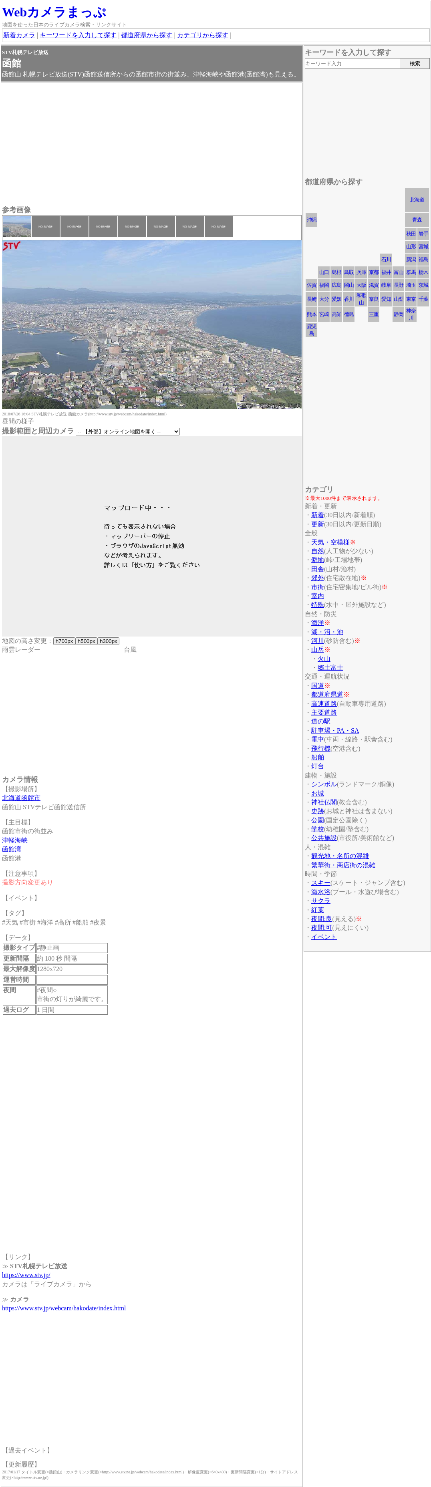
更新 (317, 524)
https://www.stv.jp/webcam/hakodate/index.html (64, 1308)
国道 (317, 685)
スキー (320, 882)
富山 (398, 272)
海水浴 (320, 892)
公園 (317, 820)
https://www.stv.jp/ (26, 1274)
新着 (317, 515)
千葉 (423, 299)
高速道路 (324, 703)
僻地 (317, 559)
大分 (324, 299)
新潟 (411, 259)
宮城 (423, 247)
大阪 (361, 285)
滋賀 (374, 285)
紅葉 (317, 910)
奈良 (374, 299)
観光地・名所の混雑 (340, 855)
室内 (317, 595)
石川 (386, 259)
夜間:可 (321, 927)
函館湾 (11, 849)
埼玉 (411, 285)
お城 (317, 793)
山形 (411, 247)
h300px (108, 641)
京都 (374, 272)
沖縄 (311, 220)
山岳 (317, 649)
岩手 (423, 234)
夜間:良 (321, 918)
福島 (423, 259)
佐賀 (311, 285)
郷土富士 (330, 667)
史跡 (317, 811)
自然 (317, 551)
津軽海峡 (15, 840)
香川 (349, 299)
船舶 (317, 757)
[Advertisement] (152, 145)
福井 (386, 272)
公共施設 (324, 837)
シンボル (324, 784)
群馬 (411, 272)
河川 (317, 640)
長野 (398, 285)
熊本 (311, 314)
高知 (336, 314)
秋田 (411, 234)
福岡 (324, 285)
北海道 (417, 200)
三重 (374, 314)
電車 (317, 739)
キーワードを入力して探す (78, 35)
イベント (324, 936)
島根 (336, 272)
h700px (64, 641)
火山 (324, 658)
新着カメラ (19, 35)
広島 (336, 285)
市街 (317, 587)
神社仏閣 (324, 802)
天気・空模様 (330, 542)
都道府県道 (327, 694)
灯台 (317, 766)
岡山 (349, 285)
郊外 (317, 577)
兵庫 (361, 272)
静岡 (398, 314)
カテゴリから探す (202, 35)
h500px (86, 641)
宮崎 (324, 314)
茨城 (423, 285)
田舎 (317, 569)
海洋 (317, 622)
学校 (317, 829)
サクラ (320, 900)
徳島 (349, 314)
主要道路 (324, 712)
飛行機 (320, 748)
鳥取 (349, 272)
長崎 (311, 299)
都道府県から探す (146, 35)
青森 (417, 220)
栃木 (423, 272)
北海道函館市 (21, 797)
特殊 (317, 604)
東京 (411, 299)
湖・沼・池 (327, 632)
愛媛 (336, 299)
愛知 (386, 299)
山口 (324, 272)
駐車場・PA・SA (335, 730)
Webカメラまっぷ (54, 12)
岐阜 (386, 285)
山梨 (398, 299)
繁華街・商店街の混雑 (343, 865)
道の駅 (320, 721)
